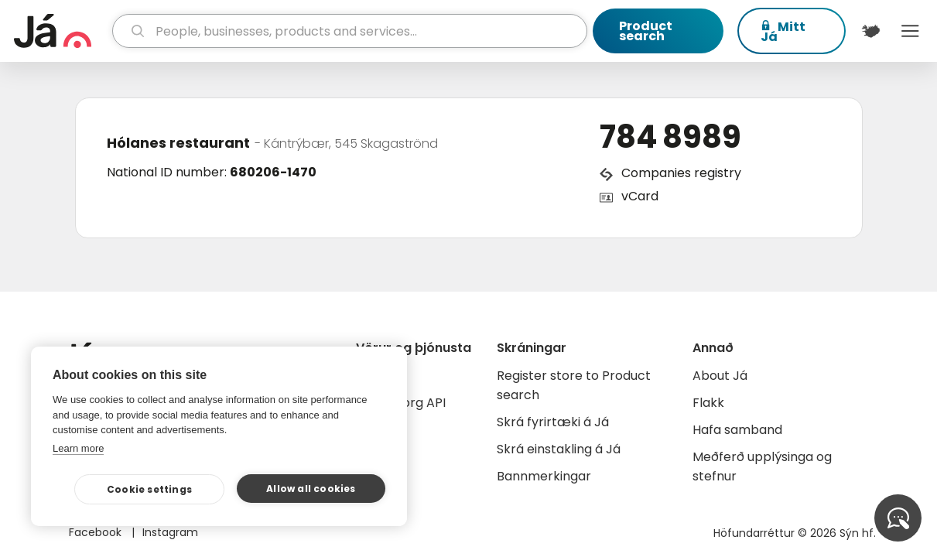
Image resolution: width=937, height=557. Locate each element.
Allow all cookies (310, 488)
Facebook (97, 532)
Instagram (170, 532)
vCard (639, 196)
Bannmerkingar (544, 476)
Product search (645, 31)
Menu (910, 31)
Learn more (78, 448)
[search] (349, 31)
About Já (719, 375)
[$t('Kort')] (871, 31)
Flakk (708, 403)
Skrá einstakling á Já (559, 449)
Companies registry (681, 173)
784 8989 (670, 137)
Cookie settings (149, 489)
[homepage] (61, 31)
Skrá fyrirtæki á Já (553, 422)
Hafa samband (737, 430)
